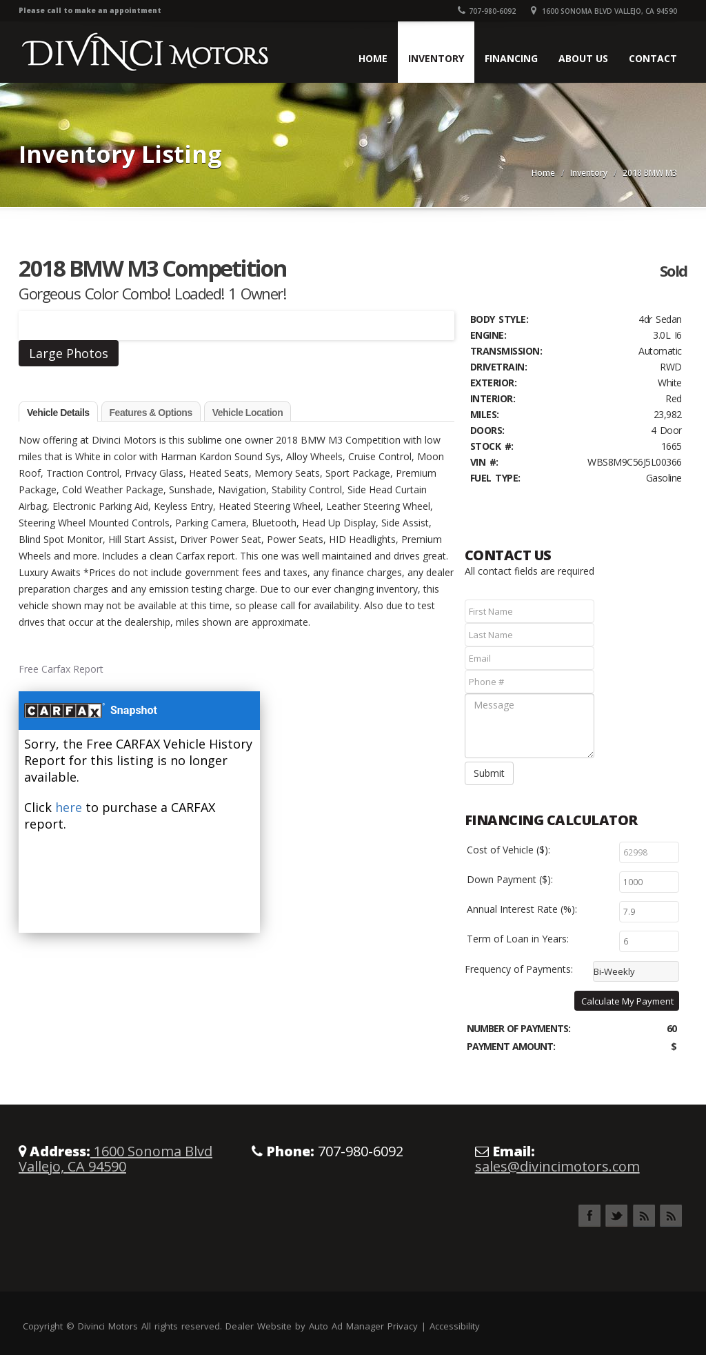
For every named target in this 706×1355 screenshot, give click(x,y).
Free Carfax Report (61, 668)
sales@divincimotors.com (557, 1166)
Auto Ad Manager (346, 1326)
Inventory (436, 58)
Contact (653, 58)
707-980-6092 (487, 11)
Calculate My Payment (627, 1001)
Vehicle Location (247, 412)
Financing (511, 58)
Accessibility (455, 1326)
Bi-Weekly (614, 971)
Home (373, 58)
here (68, 807)
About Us (583, 58)
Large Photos (68, 353)
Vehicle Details (58, 412)
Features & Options (151, 412)
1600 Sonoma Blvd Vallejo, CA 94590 (604, 11)
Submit (489, 773)
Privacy (402, 1326)
